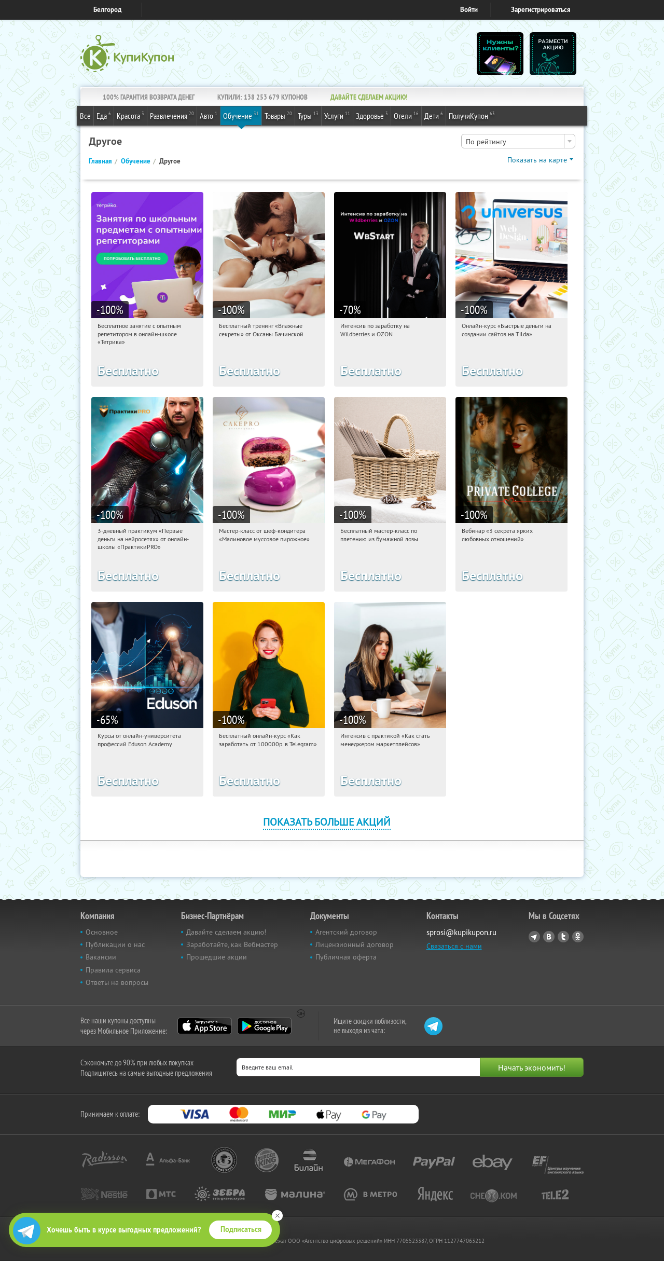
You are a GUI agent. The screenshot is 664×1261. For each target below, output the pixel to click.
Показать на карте (537, 160)
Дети (433, 115)
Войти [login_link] (469, 9)
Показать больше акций (327, 821)
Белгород (107, 9)
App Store (204, 1026)
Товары (278, 115)
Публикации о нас (115, 944)
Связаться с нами (454, 946)
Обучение (241, 115)
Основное (102, 932)
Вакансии (101, 957)
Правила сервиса (113, 970)
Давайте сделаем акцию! (226, 932)
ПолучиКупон (472, 115)
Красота (130, 115)
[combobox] (518, 141)
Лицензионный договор (354, 944)
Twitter (563, 936)
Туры (308, 115)
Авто (208, 115)
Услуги (337, 115)
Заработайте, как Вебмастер (232, 944)
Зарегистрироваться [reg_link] (541, 9)
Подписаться (240, 1229)
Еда (103, 115)
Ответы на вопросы (117, 982)
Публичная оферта (346, 957)
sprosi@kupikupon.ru (461, 932)
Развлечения (172, 115)
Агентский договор (346, 932)
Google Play (264, 1026)
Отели (406, 115)
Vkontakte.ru (549, 936)
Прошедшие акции (216, 957)
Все (85, 116)
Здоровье (372, 115)
